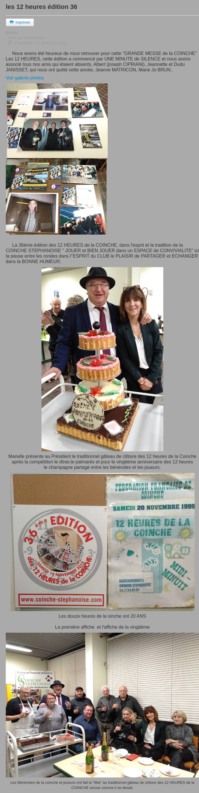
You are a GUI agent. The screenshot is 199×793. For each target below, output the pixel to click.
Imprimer (20, 22)
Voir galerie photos (25, 77)
